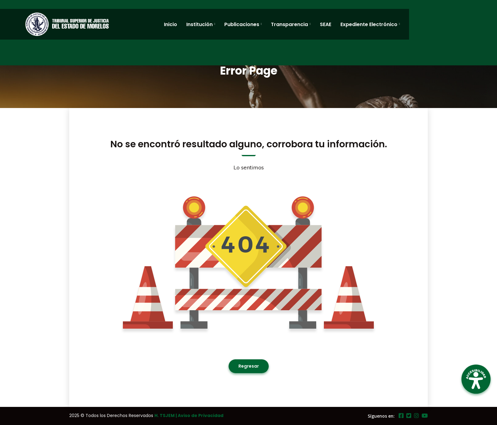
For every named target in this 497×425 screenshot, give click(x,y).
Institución (199, 24)
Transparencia (289, 24)
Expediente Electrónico (368, 24)
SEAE (325, 24)
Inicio (170, 24)
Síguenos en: (381, 416)
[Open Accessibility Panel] (476, 379)
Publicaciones (241, 24)
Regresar (248, 366)
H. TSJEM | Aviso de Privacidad (188, 415)
